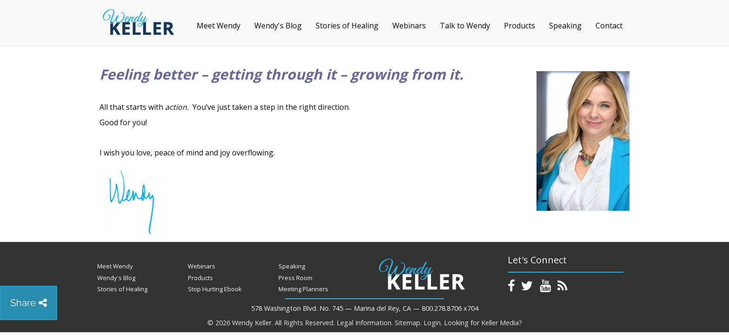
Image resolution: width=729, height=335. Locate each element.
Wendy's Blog (278, 25)
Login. (433, 322)
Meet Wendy (218, 25)
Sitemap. (408, 322)
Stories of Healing (347, 25)
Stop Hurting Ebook (215, 289)
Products (519, 25)
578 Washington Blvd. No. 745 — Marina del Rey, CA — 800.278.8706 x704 (364, 308)
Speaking (565, 25)
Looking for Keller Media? (483, 322)
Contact (609, 25)
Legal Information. (365, 322)
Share (28, 302)
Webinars (409, 25)
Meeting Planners (303, 289)
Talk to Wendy (465, 25)
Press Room (295, 278)
